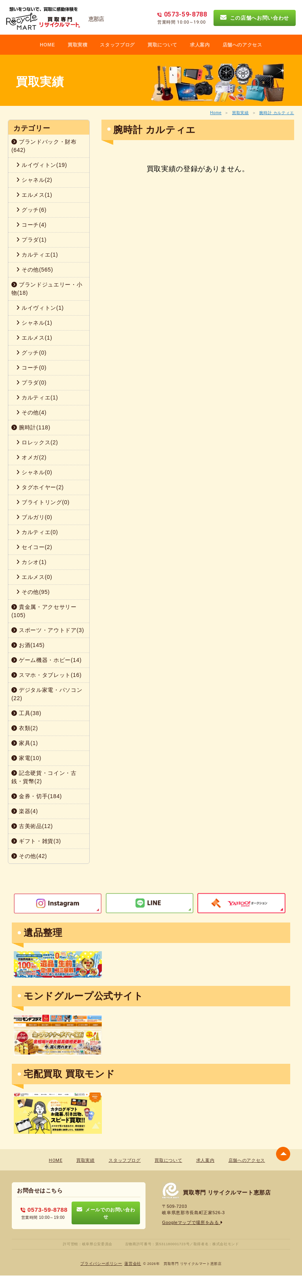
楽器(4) (24, 811)
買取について (162, 45)
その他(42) (29, 856)
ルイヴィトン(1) (40, 308)
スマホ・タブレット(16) (46, 675)
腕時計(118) (30, 427)
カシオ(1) (31, 562)
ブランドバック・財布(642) (44, 146)
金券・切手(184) (36, 796)
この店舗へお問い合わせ (254, 17)
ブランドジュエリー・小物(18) (46, 288)
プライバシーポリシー (101, 1263)
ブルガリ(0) (34, 517)
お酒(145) (27, 645)
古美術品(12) (32, 826)
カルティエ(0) (37, 532)
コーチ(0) (31, 367)
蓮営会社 (132, 1263)
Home (215, 113)
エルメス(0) (34, 577)
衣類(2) (24, 728)
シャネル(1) (34, 323)
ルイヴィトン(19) (41, 165)
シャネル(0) (34, 472)
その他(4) (31, 412)
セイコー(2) (34, 547)
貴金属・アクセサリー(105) (44, 611)
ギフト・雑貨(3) (36, 841)
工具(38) (26, 713)
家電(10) (26, 758)
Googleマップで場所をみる (192, 1222)
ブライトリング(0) (43, 502)
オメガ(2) (31, 457)
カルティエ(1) (37, 254)
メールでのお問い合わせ (106, 1213)
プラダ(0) (31, 382)
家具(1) (24, 743)
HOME (47, 45)
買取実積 (78, 45)
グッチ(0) (31, 352)
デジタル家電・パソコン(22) (46, 694)
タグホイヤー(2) (40, 487)
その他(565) (34, 269)
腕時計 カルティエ (276, 113)
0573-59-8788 (44, 1209)
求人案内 (200, 45)
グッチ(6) (31, 210)
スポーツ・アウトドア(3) (47, 630)
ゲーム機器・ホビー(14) (46, 660)
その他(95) (33, 592)
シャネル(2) (34, 180)
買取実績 (240, 113)
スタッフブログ (117, 45)
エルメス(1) (34, 195)
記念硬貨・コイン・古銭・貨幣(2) (44, 777)
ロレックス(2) (37, 442)
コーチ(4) (31, 225)
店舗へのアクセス (242, 45)
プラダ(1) (31, 240)
